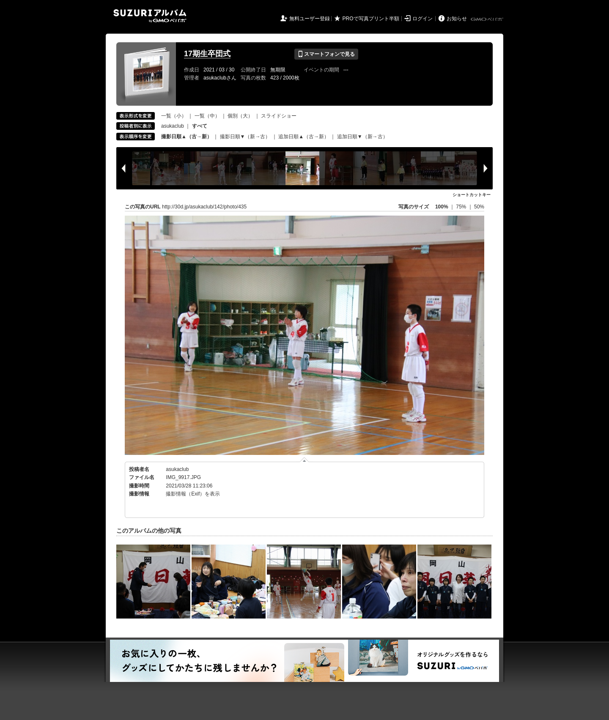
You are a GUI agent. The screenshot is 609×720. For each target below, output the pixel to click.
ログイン (422, 19)
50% (479, 207)
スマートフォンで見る (326, 54)
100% (442, 207)
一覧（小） (174, 116)
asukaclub (172, 126)
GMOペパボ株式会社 (488, 19)
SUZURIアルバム (150, 16)
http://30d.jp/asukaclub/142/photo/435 (204, 207)
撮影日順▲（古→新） (186, 137)
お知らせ (457, 19)
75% (461, 207)
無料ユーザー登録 (309, 19)
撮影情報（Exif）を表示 (193, 494)
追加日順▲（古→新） (303, 137)
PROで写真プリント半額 (371, 19)
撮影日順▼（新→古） (245, 137)
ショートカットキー (472, 194)
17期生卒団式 (207, 53)
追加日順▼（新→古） (362, 137)
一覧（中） (207, 116)
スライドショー (278, 116)
